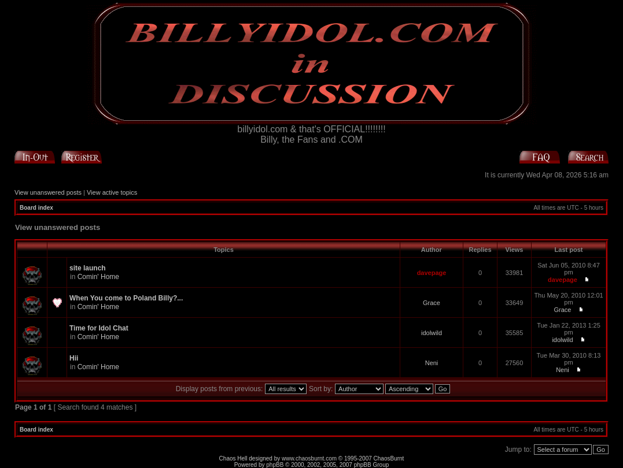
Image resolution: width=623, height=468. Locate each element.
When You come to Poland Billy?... (126, 298)
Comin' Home (98, 277)
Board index (36, 208)
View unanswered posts (48, 192)
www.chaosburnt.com (309, 458)
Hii (73, 358)
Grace (431, 302)
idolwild (431, 332)
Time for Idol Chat (98, 328)
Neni (431, 362)
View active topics (112, 192)
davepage (432, 272)
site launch (87, 268)
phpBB (274, 465)
